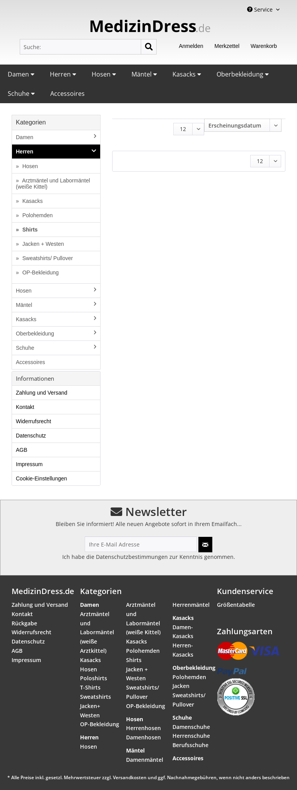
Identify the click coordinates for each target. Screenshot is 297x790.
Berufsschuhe (190, 745)
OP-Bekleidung (40, 272)
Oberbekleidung (243, 74)
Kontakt (25, 407)
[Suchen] (149, 46)
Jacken (180, 686)
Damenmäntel (144, 759)
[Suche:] (88, 46)
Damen (21, 74)
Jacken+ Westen (90, 710)
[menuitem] (88, 46)
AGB (21, 450)
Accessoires (67, 93)
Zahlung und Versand (41, 393)
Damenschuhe (191, 726)
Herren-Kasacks (182, 650)
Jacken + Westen (42, 244)
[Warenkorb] (264, 46)
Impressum (29, 464)
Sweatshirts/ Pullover (47, 258)
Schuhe (21, 93)
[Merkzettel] (226, 46)
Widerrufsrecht (33, 421)
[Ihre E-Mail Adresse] (141, 544)
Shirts (29, 229)
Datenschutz (31, 435)
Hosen (104, 74)
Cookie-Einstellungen (41, 478)
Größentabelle (236, 604)
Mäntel (144, 74)
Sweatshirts (95, 696)
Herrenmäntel (191, 604)
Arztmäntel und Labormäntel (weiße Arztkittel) (97, 632)
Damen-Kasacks (182, 631)
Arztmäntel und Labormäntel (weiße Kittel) (53, 183)
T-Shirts (90, 687)
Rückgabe (24, 623)
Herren (63, 74)
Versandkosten (130, 777)
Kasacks (186, 74)
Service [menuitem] (260, 9)
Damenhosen (143, 737)
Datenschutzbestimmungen (132, 556)
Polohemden (37, 215)
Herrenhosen (143, 728)
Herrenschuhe (191, 735)
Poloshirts (93, 678)
